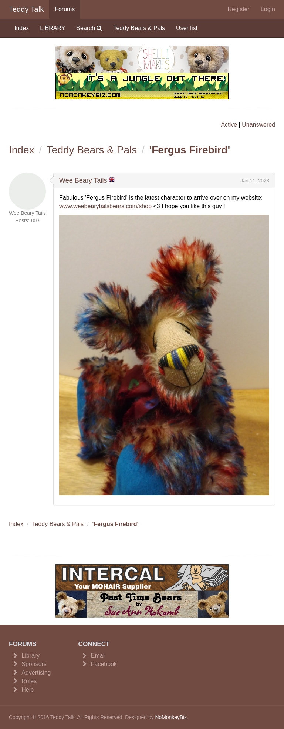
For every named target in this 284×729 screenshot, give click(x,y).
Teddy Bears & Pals (139, 28)
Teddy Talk (26, 9)
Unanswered (258, 125)
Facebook (104, 664)
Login (268, 9)
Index (21, 28)
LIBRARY (52, 28)
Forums (65, 9)
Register (238, 9)
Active (229, 125)
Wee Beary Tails (83, 180)
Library (30, 655)
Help (27, 689)
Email (98, 655)
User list (186, 28)
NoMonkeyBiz (171, 717)
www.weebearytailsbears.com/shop (105, 206)
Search (89, 28)
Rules (29, 681)
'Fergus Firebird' (189, 150)
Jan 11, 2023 (254, 180)
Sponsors (34, 664)
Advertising (36, 672)
